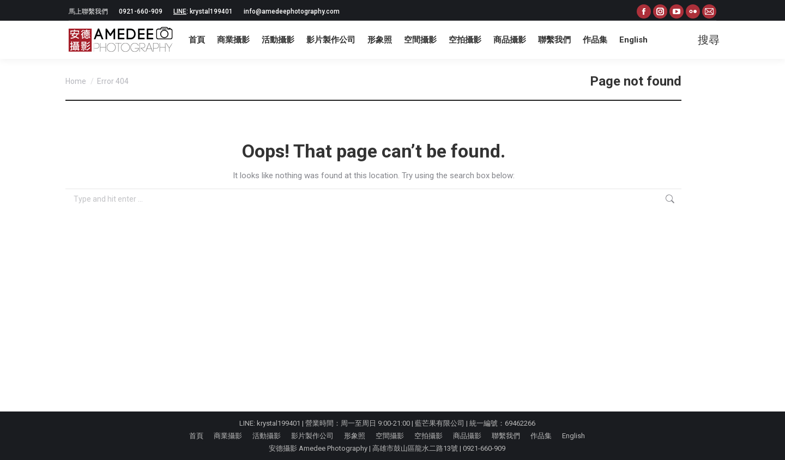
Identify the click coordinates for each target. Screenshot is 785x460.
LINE (179, 11)
